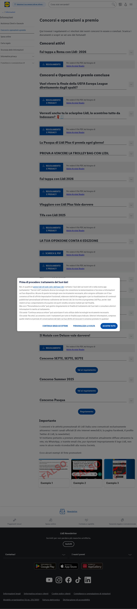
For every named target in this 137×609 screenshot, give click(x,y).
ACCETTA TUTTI (109, 326)
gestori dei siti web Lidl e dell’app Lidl (48, 287)
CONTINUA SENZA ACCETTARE (55, 326)
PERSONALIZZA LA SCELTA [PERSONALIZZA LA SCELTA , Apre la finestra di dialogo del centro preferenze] (84, 326)
